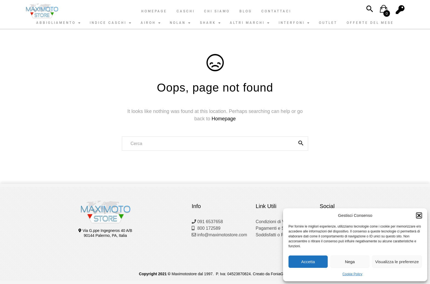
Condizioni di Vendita (276, 221)
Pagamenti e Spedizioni (279, 228)
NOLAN (180, 23)
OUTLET (328, 23)
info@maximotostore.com (219, 234)
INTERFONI (294, 23)
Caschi (186, 11)
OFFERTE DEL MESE (370, 23)
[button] (419, 215)
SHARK (210, 23)
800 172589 (206, 228)
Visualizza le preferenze (397, 261)
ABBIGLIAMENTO (58, 23)
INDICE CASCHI (110, 23)
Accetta (308, 261)
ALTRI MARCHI (249, 23)
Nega (350, 261)
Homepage (154, 11)
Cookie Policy (353, 274)
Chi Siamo (217, 11)
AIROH (150, 23)
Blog (245, 11)
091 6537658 (207, 221)
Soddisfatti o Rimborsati (279, 234)
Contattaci (276, 11)
